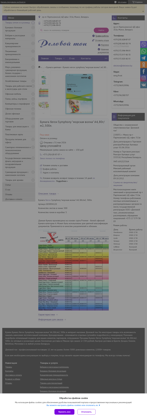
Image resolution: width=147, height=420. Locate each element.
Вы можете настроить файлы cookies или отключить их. (72, 405)
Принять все (64, 412)
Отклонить (86, 412)
